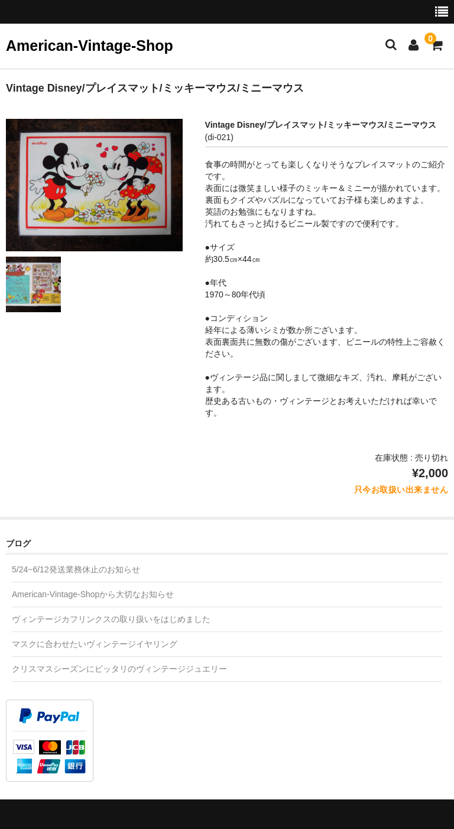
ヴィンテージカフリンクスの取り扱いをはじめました (111, 619)
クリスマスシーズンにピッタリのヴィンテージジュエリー (119, 668)
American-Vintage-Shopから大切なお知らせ (93, 594)
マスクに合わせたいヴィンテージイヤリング (94, 644)
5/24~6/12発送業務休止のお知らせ (76, 569)
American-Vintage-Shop (89, 45)
